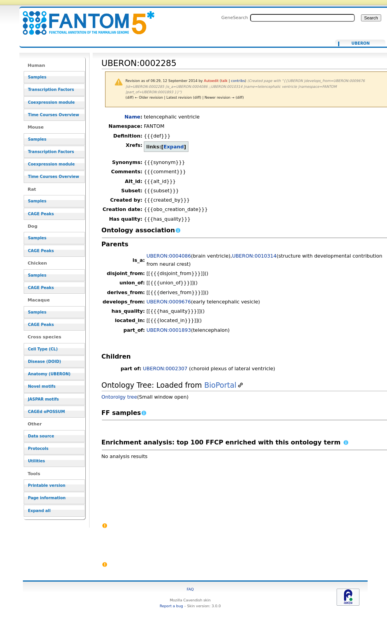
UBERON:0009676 (169, 302)
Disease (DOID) (44, 361)
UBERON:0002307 (165, 368)
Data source (41, 436)
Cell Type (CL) (43, 349)
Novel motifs (41, 386)
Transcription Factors (51, 89)
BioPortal (220, 385)
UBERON (360, 43)
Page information (47, 498)
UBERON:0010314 (254, 256)
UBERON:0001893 (169, 330)
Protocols (38, 448)
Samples (37, 77)
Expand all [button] (39, 511)
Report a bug (171, 606)
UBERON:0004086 (169, 256)
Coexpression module (51, 102)
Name (132, 117)
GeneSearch (234, 17)
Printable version (47, 485)
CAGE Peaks (41, 214)
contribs (238, 81)
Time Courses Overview (53, 115)
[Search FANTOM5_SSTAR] (302, 18)
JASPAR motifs (43, 399)
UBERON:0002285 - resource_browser (83, 18)
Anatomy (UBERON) (49, 374)
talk (224, 81)
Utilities (36, 461)
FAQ (190, 589)
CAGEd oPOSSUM (46, 411)
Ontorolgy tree (119, 397)
